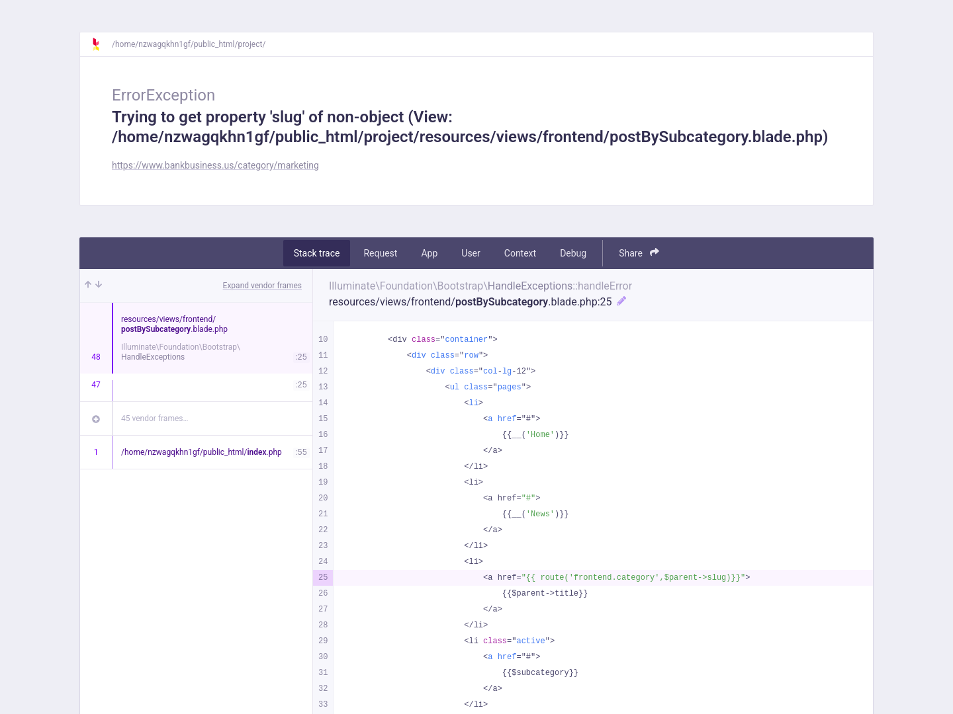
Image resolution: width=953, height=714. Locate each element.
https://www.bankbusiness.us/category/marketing (215, 165)
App (429, 253)
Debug (573, 253)
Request (380, 253)
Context (520, 253)
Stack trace (317, 253)
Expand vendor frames (262, 285)
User (470, 253)
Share (639, 252)
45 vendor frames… (154, 418)
